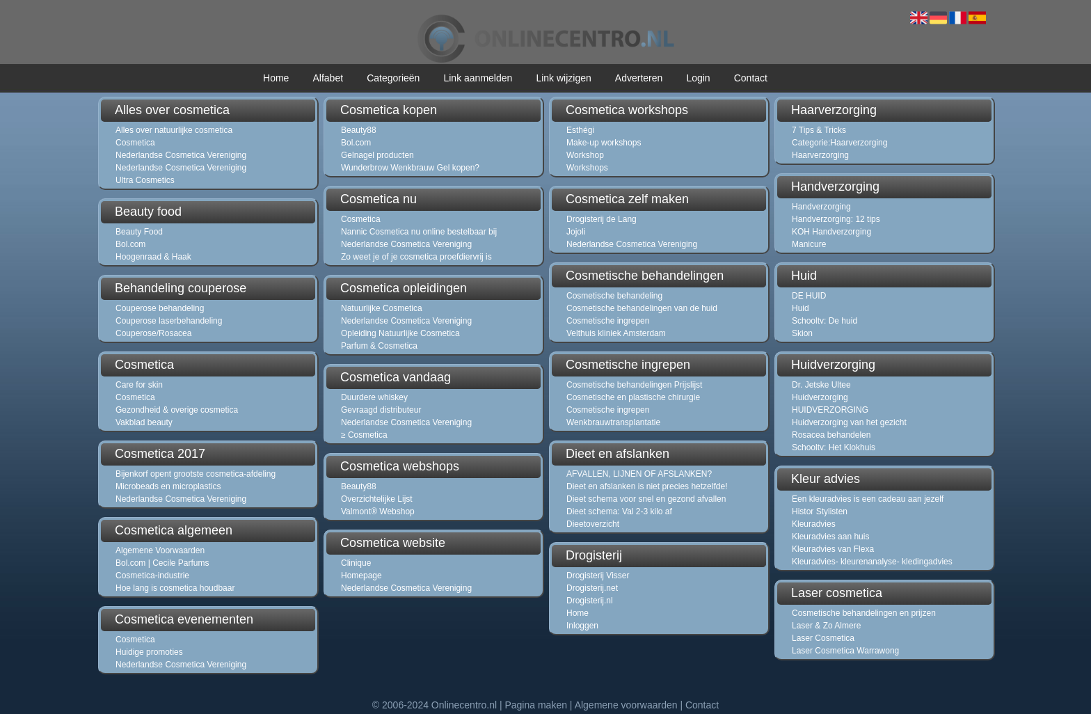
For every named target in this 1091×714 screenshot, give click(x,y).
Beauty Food (139, 232)
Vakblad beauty (144, 422)
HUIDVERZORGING (830, 410)
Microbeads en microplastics (168, 486)
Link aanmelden (477, 78)
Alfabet (327, 78)
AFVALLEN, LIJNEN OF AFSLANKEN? (639, 474)
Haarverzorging (820, 155)
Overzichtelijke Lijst (377, 499)
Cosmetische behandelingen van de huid (641, 308)
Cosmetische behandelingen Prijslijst (634, 385)
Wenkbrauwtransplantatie (613, 422)
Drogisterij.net (592, 588)
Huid (800, 308)
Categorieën (393, 78)
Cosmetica (135, 143)
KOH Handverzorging (831, 232)
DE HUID (809, 296)
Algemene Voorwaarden (160, 550)
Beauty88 (358, 130)
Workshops (587, 168)
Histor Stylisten (819, 511)
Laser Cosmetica (823, 638)
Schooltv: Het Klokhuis (833, 447)
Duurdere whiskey (374, 397)
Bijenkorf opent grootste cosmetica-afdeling (196, 474)
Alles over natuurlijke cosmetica (174, 130)
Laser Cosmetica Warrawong (845, 651)
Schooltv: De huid (824, 321)
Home (276, 78)
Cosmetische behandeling (614, 296)
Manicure (809, 244)
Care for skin (139, 385)
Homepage (361, 575)
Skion (802, 333)
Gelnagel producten (377, 155)
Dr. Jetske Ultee (821, 385)
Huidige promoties (149, 652)
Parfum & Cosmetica (379, 346)
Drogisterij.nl (589, 600)
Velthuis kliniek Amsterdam (616, 333)
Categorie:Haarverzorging (839, 143)
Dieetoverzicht (592, 524)
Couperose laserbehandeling (169, 321)
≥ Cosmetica (364, 435)
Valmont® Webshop (378, 511)
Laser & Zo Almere (826, 625)
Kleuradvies (814, 524)
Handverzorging (821, 207)
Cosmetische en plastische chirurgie (633, 397)
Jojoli (575, 232)
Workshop (585, 155)
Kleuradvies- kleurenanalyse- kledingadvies (872, 561)
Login (698, 78)
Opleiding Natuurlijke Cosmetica (400, 333)
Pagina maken (535, 705)
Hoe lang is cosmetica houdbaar (175, 588)
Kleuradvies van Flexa (833, 549)
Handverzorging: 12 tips (836, 219)
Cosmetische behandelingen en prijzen (864, 613)
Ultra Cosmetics (145, 180)
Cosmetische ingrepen (607, 321)
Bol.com (130, 244)
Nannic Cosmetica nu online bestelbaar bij (419, 232)
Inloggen (582, 625)
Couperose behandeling (160, 308)
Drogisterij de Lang (601, 219)
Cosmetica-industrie (152, 575)
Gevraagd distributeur (381, 410)
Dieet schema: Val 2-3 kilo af (619, 511)
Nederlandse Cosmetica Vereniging (181, 155)
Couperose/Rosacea (153, 333)
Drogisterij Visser (597, 575)
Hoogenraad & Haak (153, 257)
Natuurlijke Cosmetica (381, 308)
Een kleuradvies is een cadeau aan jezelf (867, 499)
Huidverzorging (820, 397)
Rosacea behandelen (831, 435)
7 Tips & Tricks (819, 130)
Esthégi (580, 130)
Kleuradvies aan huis (830, 536)
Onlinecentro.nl (464, 705)
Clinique (356, 563)
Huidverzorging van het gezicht (849, 422)
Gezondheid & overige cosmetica (177, 410)
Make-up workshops (603, 143)
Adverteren (638, 78)
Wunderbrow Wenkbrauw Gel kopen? (410, 168)
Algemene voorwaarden (626, 705)
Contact (750, 78)
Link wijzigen (563, 78)
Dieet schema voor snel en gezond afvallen (646, 499)
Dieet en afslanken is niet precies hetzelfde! (646, 486)
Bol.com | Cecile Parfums (162, 563)
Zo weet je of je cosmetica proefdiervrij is (416, 257)
